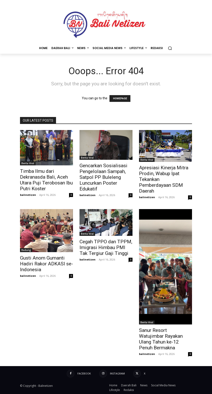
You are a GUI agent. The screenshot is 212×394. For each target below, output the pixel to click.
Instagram (117, 373)
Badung (26, 250)
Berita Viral (27, 163)
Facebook (84, 373)
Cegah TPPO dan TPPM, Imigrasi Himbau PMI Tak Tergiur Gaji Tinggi (106, 247)
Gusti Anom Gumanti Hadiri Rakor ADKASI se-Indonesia (46, 263)
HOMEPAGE (120, 98)
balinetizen (28, 195)
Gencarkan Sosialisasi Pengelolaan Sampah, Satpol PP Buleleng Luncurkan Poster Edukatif (103, 177)
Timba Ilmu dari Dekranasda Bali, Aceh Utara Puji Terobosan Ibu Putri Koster (46, 179)
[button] (170, 48)
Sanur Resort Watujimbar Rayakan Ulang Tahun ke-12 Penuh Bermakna (161, 339)
